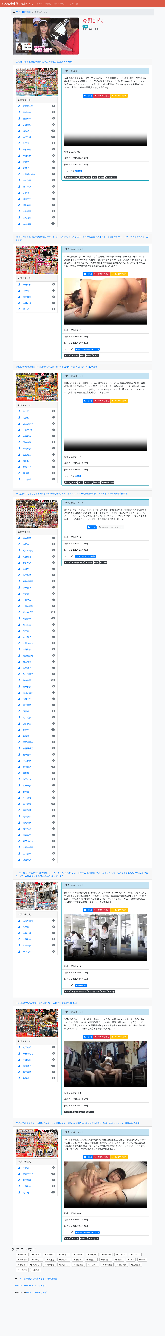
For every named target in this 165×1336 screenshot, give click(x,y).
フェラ (103, 563)
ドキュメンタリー (79, 992)
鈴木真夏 (92, 1255)
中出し (75, 356)
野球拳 (77, 476)
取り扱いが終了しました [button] (111, 527)
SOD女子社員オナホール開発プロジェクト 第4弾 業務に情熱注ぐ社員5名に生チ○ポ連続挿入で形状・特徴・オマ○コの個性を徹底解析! (78, 1123)
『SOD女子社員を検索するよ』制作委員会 (37, 1278)
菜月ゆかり (64, 1265)
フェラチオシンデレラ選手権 (85, 556)
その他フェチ (111, 177)
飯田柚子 (105, 1260)
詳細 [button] (88, 96)
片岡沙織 (107, 1265)
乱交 (95, 356)
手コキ (96, 482)
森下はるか (135, 1255)
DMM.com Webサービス (37, 1292)
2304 (142, 1260)
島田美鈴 (121, 1265)
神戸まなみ (35, 1265)
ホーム (39, 3)
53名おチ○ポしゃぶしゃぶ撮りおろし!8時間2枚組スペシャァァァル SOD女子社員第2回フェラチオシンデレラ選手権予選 (71, 493)
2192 (131, 1260)
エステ (83, 1239)
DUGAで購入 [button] (101, 96)
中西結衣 (22, 1270)
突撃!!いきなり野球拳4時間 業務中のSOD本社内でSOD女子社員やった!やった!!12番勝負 (56, 367)
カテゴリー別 (59, 3)
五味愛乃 (135, 1265)
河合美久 (22, 1255)
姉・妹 (75, 1239)
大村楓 (77, 1260)
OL (95, 177)
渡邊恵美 (78, 1265)
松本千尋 (49, 1265)
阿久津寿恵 (64, 1260)
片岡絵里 (120, 1255)
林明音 (21, 1265)
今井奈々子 (37, 1260)
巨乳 (81, 177)
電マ (103, 992)
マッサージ (93, 1239)
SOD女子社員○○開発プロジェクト (87, 349)
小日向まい (93, 1265)
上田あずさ (64, 1255)
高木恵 (50, 1260)
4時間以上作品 (71, 177)
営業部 (26, 12)
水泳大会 (78, 171)
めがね (88, 482)
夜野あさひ (91, 1260)
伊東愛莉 (49, 1255)
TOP (18, 12)
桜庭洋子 (78, 1255)
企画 (101, 177)
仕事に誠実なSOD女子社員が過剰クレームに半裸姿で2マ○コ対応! (46, 1003)
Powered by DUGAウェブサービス (31, 1285)
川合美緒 (106, 1255)
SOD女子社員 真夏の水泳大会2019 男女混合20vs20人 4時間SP (45, 62)
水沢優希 (22, 1260)
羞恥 (88, 177)
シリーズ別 (72, 3)
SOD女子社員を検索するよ (17, 3)
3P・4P (90, 1112)
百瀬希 (119, 1260)
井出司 (35, 1255)
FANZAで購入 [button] (119, 96)
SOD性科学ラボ (80, 985)
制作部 (35, 1270)
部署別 (48, 3)
